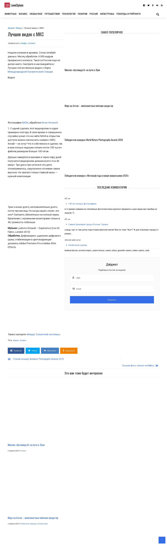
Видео (18, 29)
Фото (131, 403)
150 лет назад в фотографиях (140, 130)
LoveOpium (16, 5)
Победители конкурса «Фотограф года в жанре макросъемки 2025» (149, 93)
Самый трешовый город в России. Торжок (140, 157)
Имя (9, 466)
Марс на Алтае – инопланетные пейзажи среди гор (150, 60)
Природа (82, 403)
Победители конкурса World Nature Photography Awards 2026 (129, 91)
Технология (72, 15)
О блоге (82, 539)
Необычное (39, 15)
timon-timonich (48, 151)
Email (10, 480)
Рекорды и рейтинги (134, 15)
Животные (12, 15)
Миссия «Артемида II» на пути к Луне (130, 58)
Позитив (87, 15)
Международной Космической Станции (63, 62)
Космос (25, 15)
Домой (10, 29)
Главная (73, 539)
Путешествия (55, 15)
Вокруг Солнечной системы (42, 320)
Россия (99, 15)
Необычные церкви (135, 183)
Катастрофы (113, 15)
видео (15, 327)
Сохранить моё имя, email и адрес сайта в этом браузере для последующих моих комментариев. (55, 494)
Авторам (91, 539)
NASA (24, 151)
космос (22, 327)
